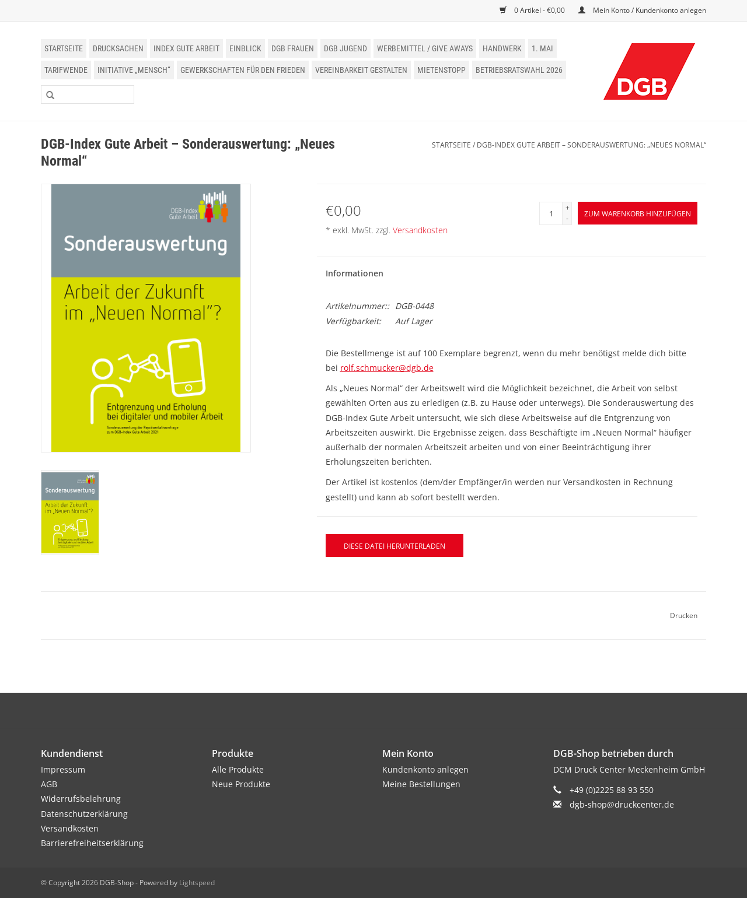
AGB (49, 784)
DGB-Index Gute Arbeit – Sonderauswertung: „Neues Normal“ (591, 145)
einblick (245, 48)
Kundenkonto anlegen (425, 769)
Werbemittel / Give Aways (425, 48)
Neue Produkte (241, 784)
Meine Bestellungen (421, 784)
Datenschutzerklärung (84, 813)
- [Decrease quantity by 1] (567, 218)
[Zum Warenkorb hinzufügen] (637, 213)
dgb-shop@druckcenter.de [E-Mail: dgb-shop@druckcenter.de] (622, 804)
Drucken (683, 615)
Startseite (63, 48)
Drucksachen (118, 48)
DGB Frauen (292, 48)
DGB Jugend (345, 48)
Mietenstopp (441, 70)
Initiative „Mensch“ (133, 70)
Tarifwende (66, 70)
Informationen (354, 273)
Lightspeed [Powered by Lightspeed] (197, 883)
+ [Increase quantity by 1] (568, 208)
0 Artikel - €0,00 (533, 10)
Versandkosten (420, 230)
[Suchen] (87, 94)
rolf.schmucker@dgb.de (387, 367)
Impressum (63, 769)
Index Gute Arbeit (186, 48)
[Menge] (551, 213)
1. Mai (542, 48)
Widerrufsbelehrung (81, 798)
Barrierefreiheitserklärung (92, 842)
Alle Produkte (238, 769)
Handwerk (502, 48)
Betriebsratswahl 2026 (519, 70)
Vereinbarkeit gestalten (361, 70)
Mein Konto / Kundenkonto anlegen (642, 10)
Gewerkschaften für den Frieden (242, 70)
